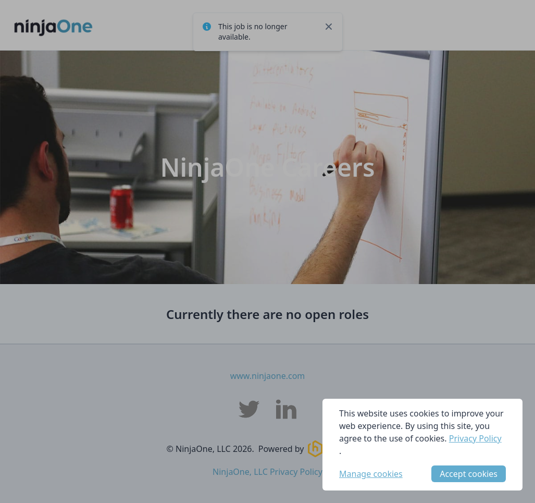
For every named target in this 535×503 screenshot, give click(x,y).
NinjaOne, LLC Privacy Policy (267, 471)
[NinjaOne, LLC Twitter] (249, 409)
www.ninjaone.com (267, 376)
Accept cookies (468, 474)
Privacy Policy (475, 438)
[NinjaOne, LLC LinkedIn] (286, 409)
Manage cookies (371, 474)
